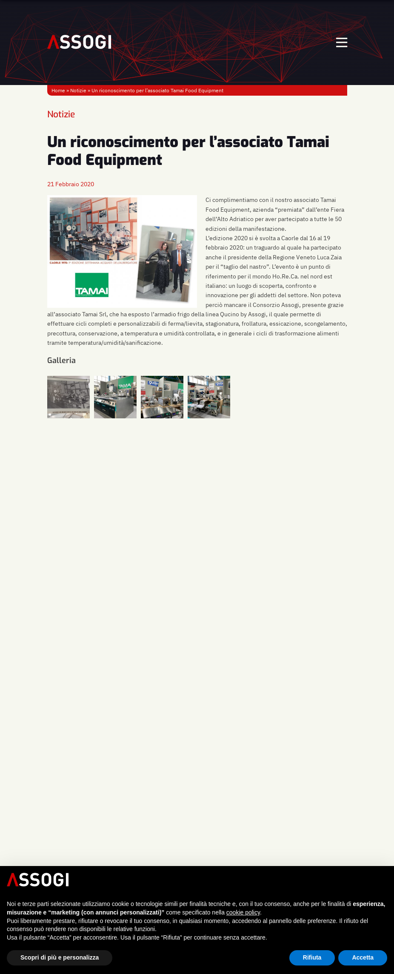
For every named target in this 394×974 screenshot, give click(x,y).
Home (58, 90)
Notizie (78, 90)
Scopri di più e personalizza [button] (59, 957)
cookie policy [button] (243, 912)
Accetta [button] (363, 957)
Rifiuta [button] (312, 957)
